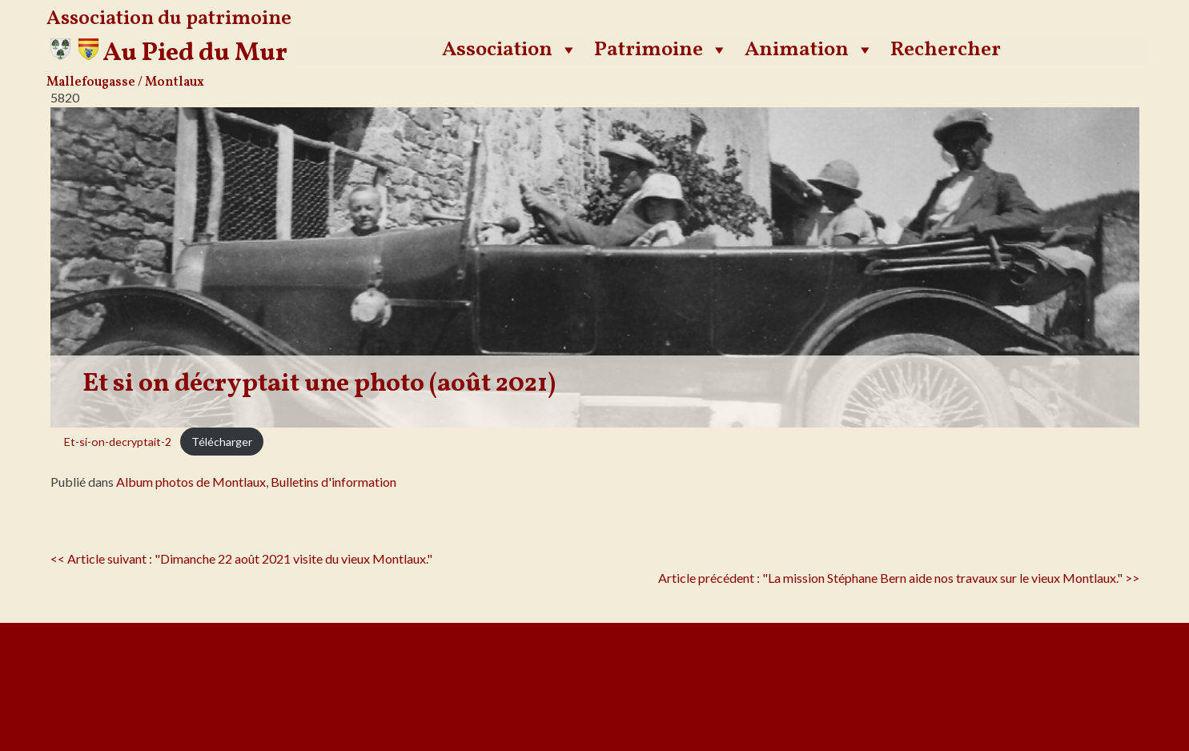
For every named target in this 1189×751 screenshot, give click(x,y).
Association (510, 50)
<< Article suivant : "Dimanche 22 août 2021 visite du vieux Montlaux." (241, 558)
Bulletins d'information (333, 481)
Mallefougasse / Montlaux (125, 82)
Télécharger (221, 441)
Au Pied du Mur (194, 53)
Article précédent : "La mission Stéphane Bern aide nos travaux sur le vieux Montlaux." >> (898, 577)
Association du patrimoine (168, 19)
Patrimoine (661, 50)
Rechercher (945, 49)
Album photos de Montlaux (191, 481)
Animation (809, 50)
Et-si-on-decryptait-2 (117, 441)
